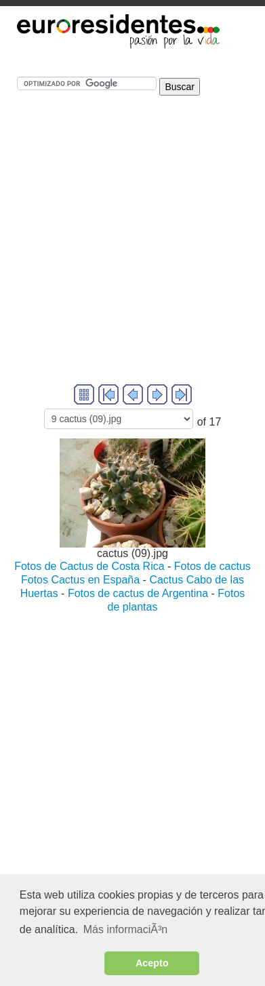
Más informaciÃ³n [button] (125, 929)
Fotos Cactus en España (82, 580)
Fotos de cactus (212, 566)
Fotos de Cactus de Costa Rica (89, 566)
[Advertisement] (127, 254)
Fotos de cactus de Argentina (139, 593)
